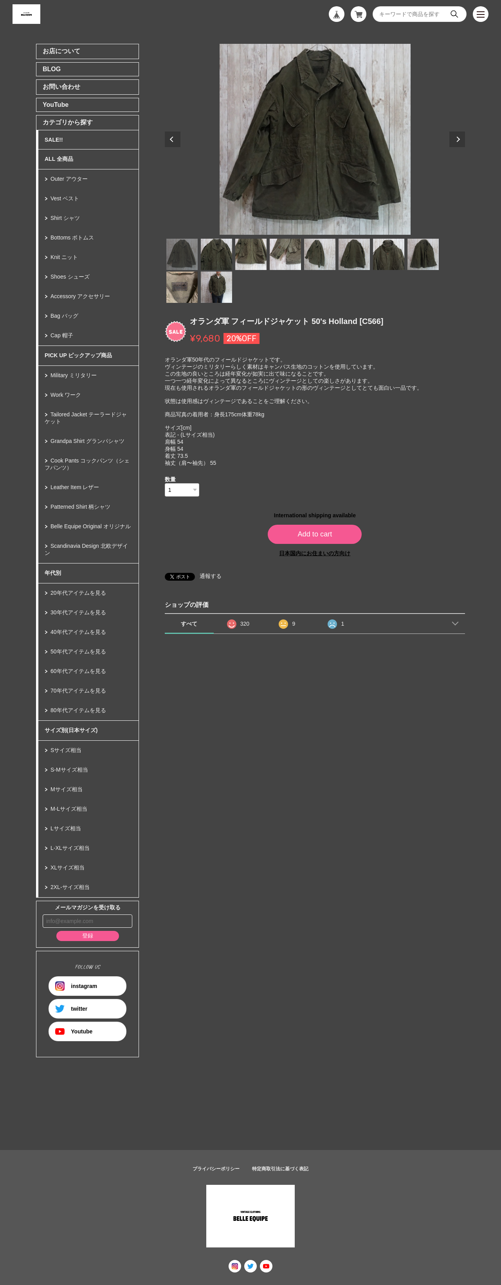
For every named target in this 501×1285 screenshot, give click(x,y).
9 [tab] (182, 287)
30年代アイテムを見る (78, 612)
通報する (211, 576)
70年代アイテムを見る (78, 690)
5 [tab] (319, 254)
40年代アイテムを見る (78, 632)
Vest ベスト (64, 198)
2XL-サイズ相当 (70, 887)
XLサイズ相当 (67, 867)
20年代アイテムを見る (78, 593)
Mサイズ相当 (66, 789)
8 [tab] (423, 254)
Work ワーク (65, 395)
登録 (87, 935)
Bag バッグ (64, 316)
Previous (172, 139)
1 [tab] (182, 254)
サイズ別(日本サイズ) (71, 730)
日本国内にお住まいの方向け (314, 553)
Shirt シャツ (65, 218)
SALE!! (54, 140)
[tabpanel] (315, 139)
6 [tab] (354, 254)
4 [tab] (285, 254)
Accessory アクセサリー (80, 296)
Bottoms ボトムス (72, 237)
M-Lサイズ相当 (68, 809)
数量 (170, 479)
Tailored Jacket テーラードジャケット (86, 418)
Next (457, 139)
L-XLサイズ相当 (70, 848)
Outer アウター (69, 179)
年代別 (53, 573)
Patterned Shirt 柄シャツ (80, 507)
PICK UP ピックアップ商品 (78, 355)
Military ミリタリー (73, 375)
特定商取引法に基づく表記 (280, 1169)
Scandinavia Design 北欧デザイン (86, 549)
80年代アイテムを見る (78, 710)
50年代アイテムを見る (78, 651)
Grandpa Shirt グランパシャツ (87, 441)
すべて (189, 624)
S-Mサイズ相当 (69, 770)
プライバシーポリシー (216, 1169)
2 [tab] (216, 254)
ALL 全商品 (59, 159)
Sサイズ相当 (65, 750)
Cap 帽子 (61, 335)
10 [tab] (216, 287)
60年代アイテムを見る (78, 671)
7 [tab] (388, 254)
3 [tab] (251, 254)
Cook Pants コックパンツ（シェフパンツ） (87, 464)
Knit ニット (64, 257)
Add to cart (314, 534)
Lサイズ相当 (65, 828)
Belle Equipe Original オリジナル (90, 526)
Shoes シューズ (70, 277)
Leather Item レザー (74, 487)
